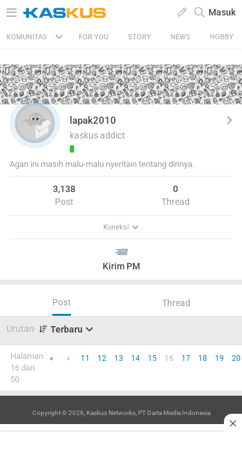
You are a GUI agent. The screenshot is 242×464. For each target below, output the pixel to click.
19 (219, 358)
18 (202, 358)
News (180, 37)
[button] (35, 123)
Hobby (222, 37)
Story (139, 37)
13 (118, 358)
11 (85, 358)
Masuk (222, 12)
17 (185, 358)
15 (152, 358)
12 (101, 358)
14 (135, 358)
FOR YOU (93, 37)
